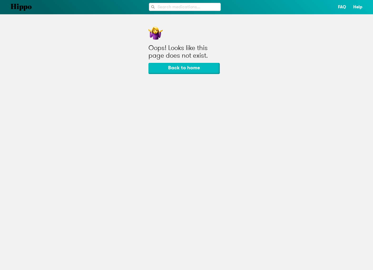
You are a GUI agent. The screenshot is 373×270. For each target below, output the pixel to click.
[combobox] (185, 7)
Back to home (184, 67)
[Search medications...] (185, 7)
